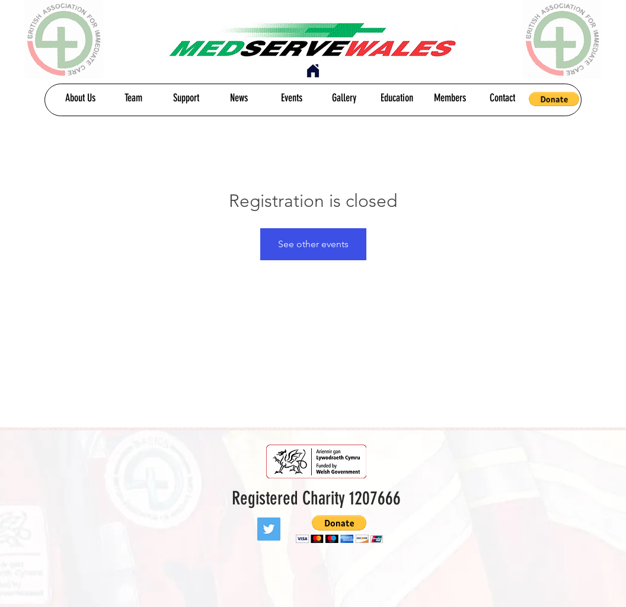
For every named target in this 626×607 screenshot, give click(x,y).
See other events (313, 244)
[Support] (185, 98)
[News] (238, 98)
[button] (554, 99)
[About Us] (80, 98)
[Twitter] (268, 529)
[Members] (449, 98)
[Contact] (502, 98)
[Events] (291, 98)
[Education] (397, 98)
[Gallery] (344, 98)
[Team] (133, 98)
